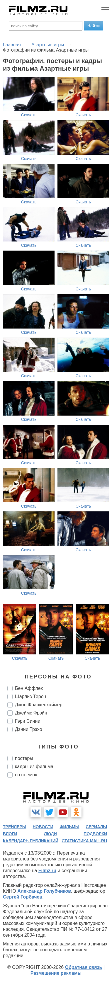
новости (43, 826)
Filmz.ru (47, 870)
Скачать (29, 115)
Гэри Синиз (27, 721)
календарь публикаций (30, 840)
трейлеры (14, 826)
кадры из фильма (34, 766)
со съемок (26, 774)
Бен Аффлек (29, 688)
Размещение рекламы (56, 973)
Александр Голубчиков (44, 891)
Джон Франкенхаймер (38, 704)
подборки (95, 833)
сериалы (96, 826)
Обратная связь (83, 967)
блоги (10, 833)
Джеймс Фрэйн (31, 712)
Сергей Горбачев (22, 896)
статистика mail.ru (84, 840)
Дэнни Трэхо (28, 729)
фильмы (69, 826)
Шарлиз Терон (30, 696)
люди (50, 833)
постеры (24, 758)
